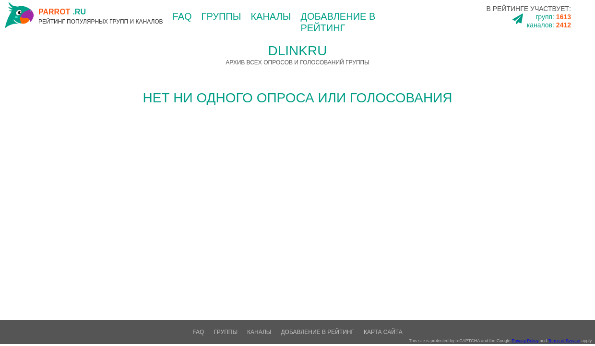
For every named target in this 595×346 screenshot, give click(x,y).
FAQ (182, 16)
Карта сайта (383, 332)
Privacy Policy (525, 340)
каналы (270, 16)
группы (221, 16)
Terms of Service (564, 340)
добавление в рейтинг (317, 332)
